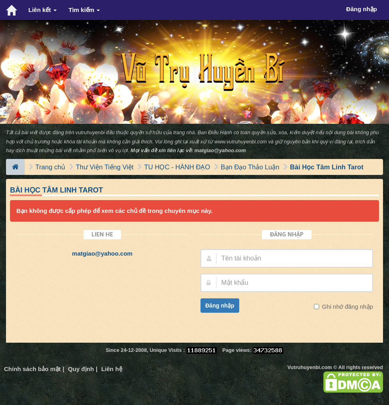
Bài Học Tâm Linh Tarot (326, 167)
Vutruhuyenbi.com (310, 367)
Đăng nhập (219, 305)
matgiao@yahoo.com (220, 150)
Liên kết (42, 9)
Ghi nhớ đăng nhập (346, 306)
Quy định (81, 368)
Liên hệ (111, 368)
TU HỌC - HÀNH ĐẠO (177, 167)
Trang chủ (50, 167)
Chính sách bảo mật (32, 368)
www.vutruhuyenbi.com (240, 142)
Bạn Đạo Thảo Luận (250, 167)
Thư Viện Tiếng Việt (105, 167)
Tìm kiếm (84, 9)
